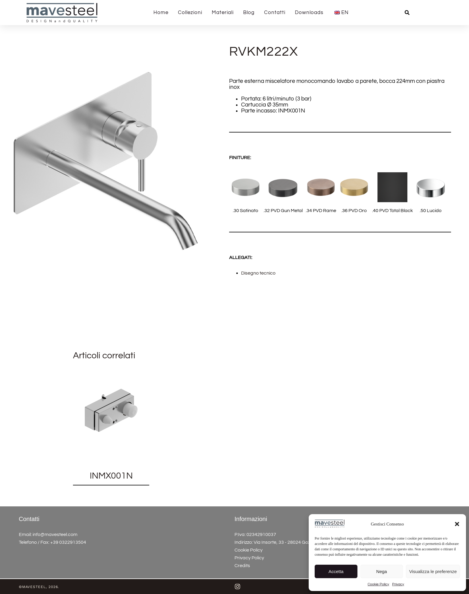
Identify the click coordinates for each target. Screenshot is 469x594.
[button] (457, 524)
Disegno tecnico (258, 273)
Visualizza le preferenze (433, 571)
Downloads (309, 12)
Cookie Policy (378, 584)
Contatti (274, 12)
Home (160, 12)
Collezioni (190, 12)
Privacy (398, 584)
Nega (381, 571)
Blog (249, 12)
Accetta (335, 571)
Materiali (223, 12)
